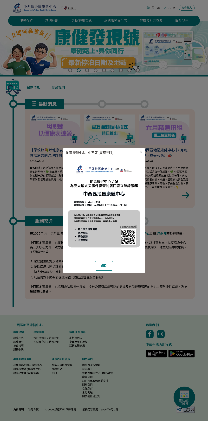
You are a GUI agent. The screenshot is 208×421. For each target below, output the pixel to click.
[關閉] (141, 152)
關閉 (104, 265)
